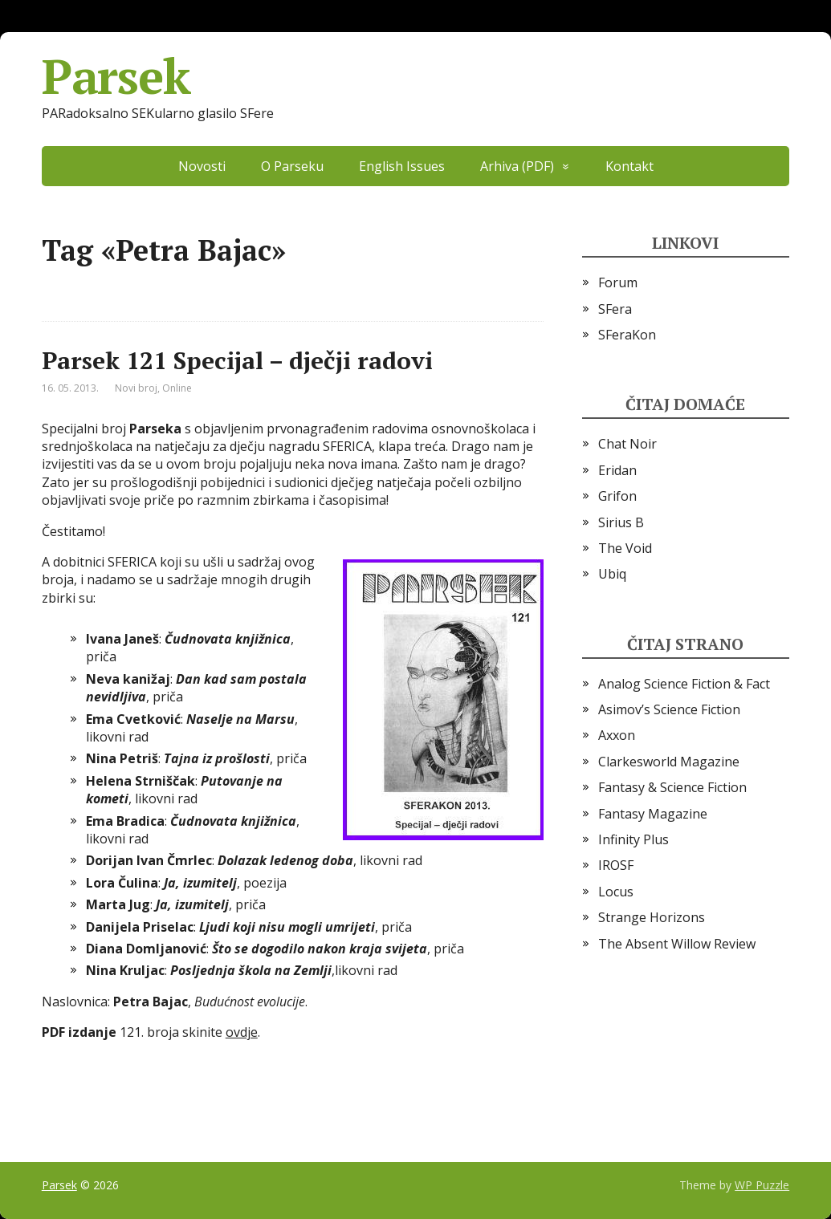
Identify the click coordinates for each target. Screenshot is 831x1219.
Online (177, 388)
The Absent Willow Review (677, 944)
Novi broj (136, 388)
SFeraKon (627, 334)
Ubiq (612, 574)
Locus (615, 891)
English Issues (402, 166)
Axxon (616, 735)
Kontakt (629, 166)
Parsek (116, 76)
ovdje (242, 1032)
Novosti (202, 166)
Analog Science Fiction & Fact (684, 684)
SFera (615, 309)
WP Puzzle (762, 1185)
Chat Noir (627, 444)
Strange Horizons (651, 917)
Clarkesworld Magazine (668, 761)
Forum (618, 282)
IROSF (615, 865)
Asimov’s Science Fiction (669, 709)
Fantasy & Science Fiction (672, 787)
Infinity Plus (633, 839)
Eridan (617, 470)
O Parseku (292, 166)
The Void (625, 548)
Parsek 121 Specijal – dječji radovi (237, 360)
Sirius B (621, 522)
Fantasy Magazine (652, 814)
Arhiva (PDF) (517, 166)
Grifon (617, 496)
